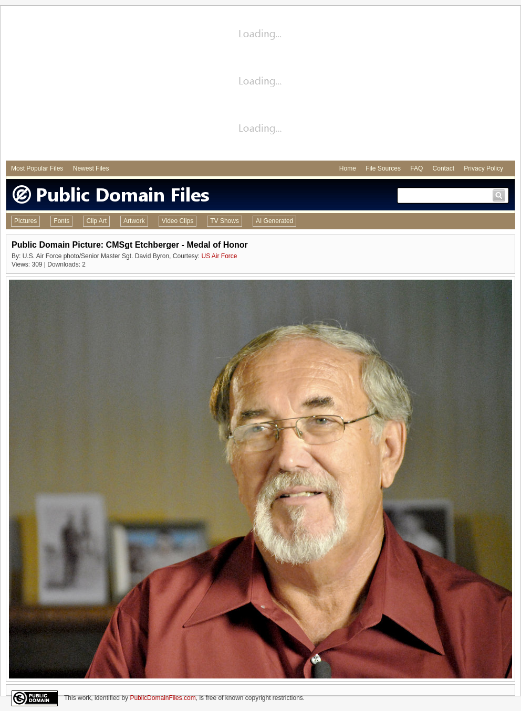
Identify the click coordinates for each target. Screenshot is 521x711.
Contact (443, 168)
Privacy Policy (483, 168)
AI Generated (274, 221)
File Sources (383, 168)
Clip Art (96, 221)
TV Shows (224, 221)
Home (347, 168)
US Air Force (219, 256)
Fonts (61, 221)
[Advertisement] (261, 84)
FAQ (416, 168)
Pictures (25, 221)
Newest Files (91, 168)
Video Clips (177, 221)
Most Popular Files (37, 168)
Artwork (134, 221)
